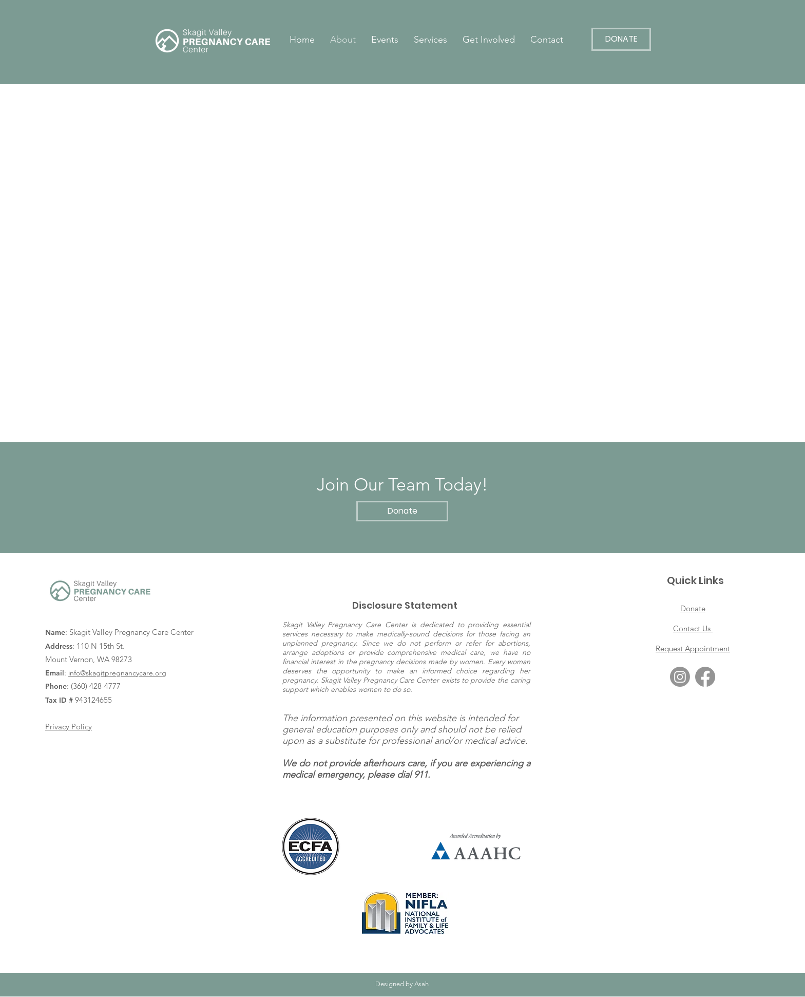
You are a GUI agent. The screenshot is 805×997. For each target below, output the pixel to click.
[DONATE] (621, 39)
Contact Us (693, 628)
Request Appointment (693, 648)
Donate (692, 608)
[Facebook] (705, 677)
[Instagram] (680, 677)
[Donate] (402, 511)
